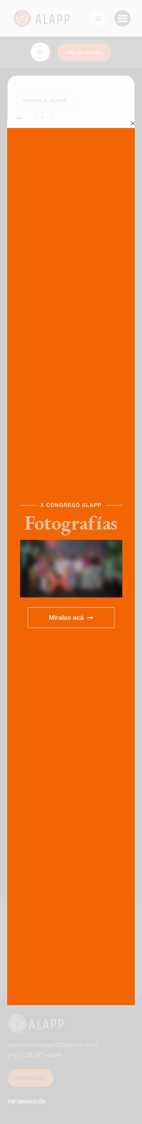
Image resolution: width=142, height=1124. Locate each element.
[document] (71, 562)
